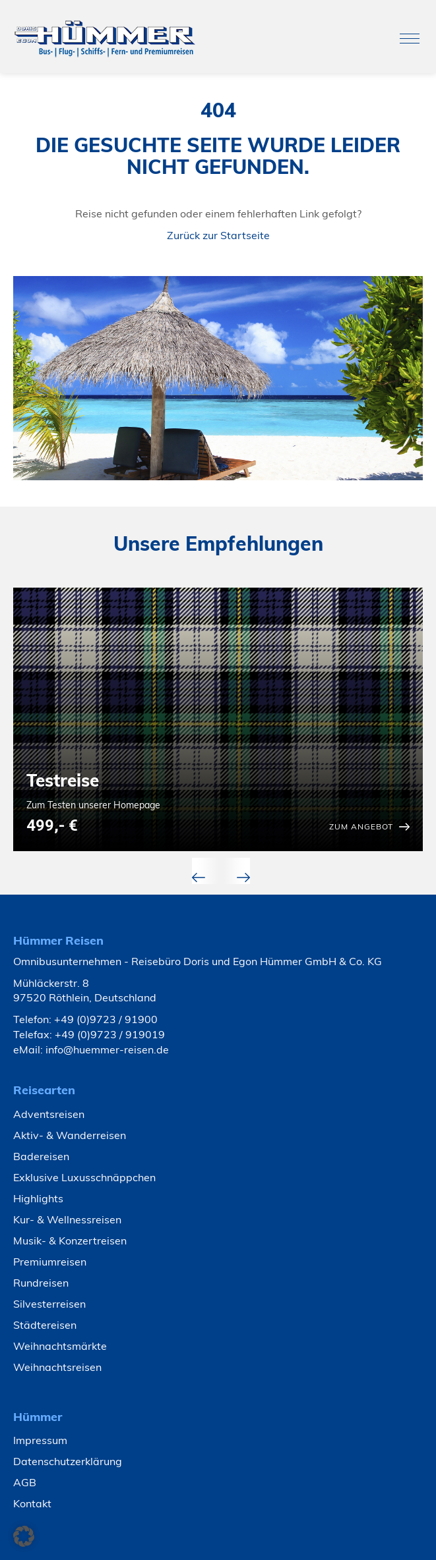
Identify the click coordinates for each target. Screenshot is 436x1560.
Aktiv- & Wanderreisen (69, 1135)
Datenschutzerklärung (67, 1461)
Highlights (38, 1198)
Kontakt (32, 1503)
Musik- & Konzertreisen (70, 1240)
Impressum (40, 1440)
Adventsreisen (48, 1114)
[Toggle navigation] (410, 38)
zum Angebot (361, 826)
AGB (24, 1482)
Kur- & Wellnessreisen (67, 1219)
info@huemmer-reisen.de (107, 1049)
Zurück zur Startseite (218, 235)
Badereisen (41, 1156)
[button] (23, 1536)
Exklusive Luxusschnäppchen (84, 1177)
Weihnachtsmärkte (60, 1345)
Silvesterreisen (49, 1303)
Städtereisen (45, 1324)
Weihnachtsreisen (57, 1367)
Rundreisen (41, 1282)
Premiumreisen (49, 1261)
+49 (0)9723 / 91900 (106, 1019)
